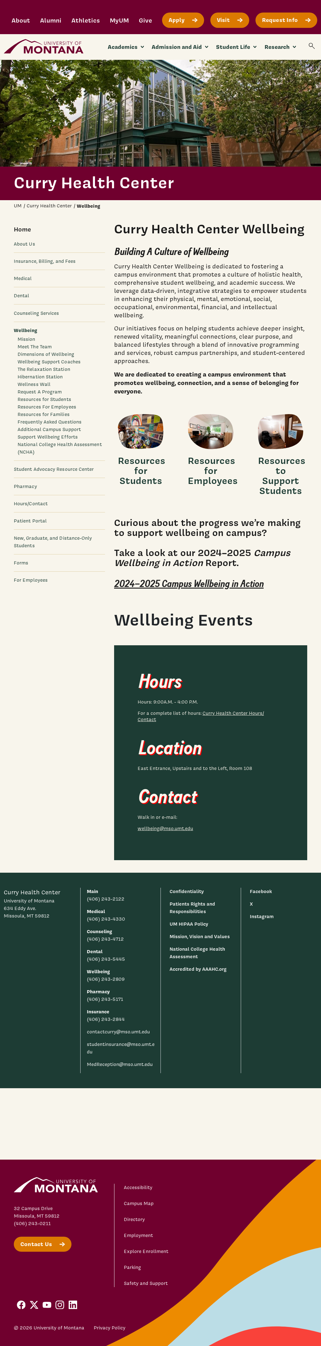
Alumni (50, 20)
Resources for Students (44, 399)
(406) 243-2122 (105, 899)
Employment (138, 1235)
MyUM (119, 20)
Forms (21, 563)
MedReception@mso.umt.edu (120, 1064)
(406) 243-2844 (106, 1019)
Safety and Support (146, 1283)
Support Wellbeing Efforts (48, 437)
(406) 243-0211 (32, 1223)
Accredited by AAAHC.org (198, 969)
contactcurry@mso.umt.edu (118, 1032)
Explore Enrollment (146, 1251)
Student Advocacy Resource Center (54, 469)
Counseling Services (36, 313)
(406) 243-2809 (106, 979)
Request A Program (40, 392)
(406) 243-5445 (106, 959)
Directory (134, 1219)
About (21, 20)
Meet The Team (35, 347)
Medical (23, 278)
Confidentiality (187, 891)
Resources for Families (44, 414)
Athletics (85, 20)
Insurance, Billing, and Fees (45, 261)
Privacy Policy (109, 1328)
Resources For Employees (47, 407)
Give (145, 20)
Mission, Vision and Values (200, 936)
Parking (132, 1267)
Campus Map (139, 1203)
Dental (21, 296)
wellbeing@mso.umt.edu (165, 828)
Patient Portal (30, 521)
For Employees (31, 580)
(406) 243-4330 (106, 919)
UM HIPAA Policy (189, 924)
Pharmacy (25, 486)
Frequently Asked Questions (50, 422)
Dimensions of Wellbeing (46, 354)
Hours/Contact (31, 504)
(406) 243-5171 (105, 999)
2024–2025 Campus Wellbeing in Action (189, 584)
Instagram (262, 916)
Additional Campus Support (49, 429)
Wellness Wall (34, 384)
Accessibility (138, 1187)
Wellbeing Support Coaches (49, 362)
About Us (24, 244)
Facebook (261, 891)
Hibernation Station (40, 377)
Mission (26, 339)
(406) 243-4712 (105, 939)
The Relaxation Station (44, 369)
